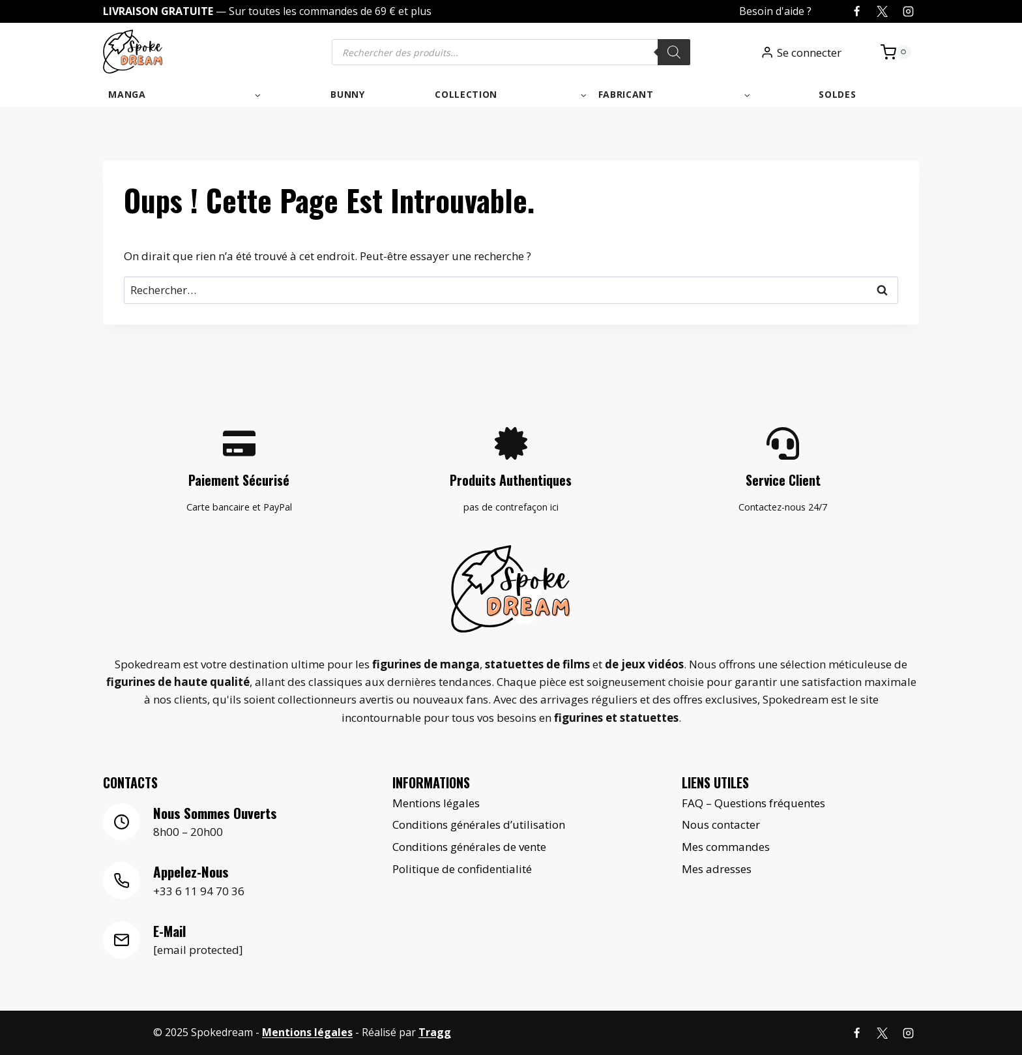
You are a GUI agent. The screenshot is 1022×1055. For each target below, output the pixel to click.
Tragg (434, 1033)
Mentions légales (436, 802)
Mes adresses (717, 868)
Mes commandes (726, 846)
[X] (882, 12)
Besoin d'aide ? (775, 11)
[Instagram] (908, 12)
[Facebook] (857, 12)
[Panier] (896, 52)
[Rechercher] (674, 52)
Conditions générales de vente (469, 846)
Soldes (837, 94)
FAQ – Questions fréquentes (753, 802)
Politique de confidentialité (462, 868)
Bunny (347, 94)
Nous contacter (721, 824)
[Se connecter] (801, 52)
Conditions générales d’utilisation (478, 824)
